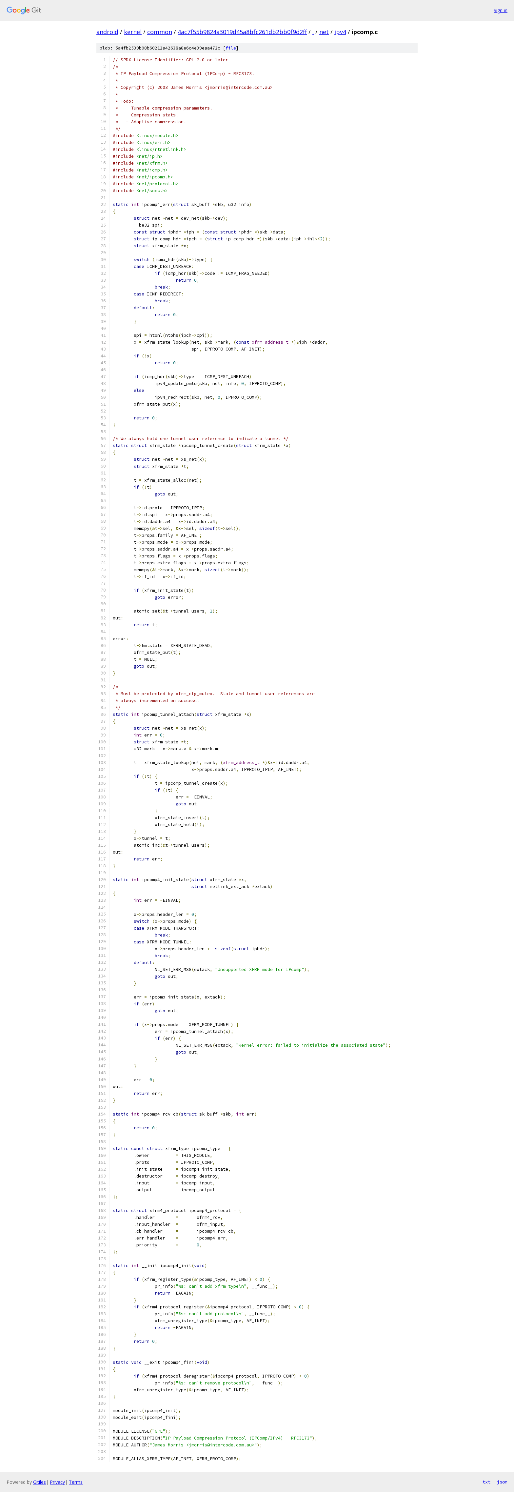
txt (486, 1482)
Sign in (500, 10)
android (107, 32)
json (502, 1482)
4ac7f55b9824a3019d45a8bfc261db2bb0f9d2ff (242, 32)
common (159, 32)
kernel (133, 32)
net (324, 32)
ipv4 (340, 32)
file (231, 48)
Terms (76, 1482)
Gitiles (39, 1482)
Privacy (57, 1482)
